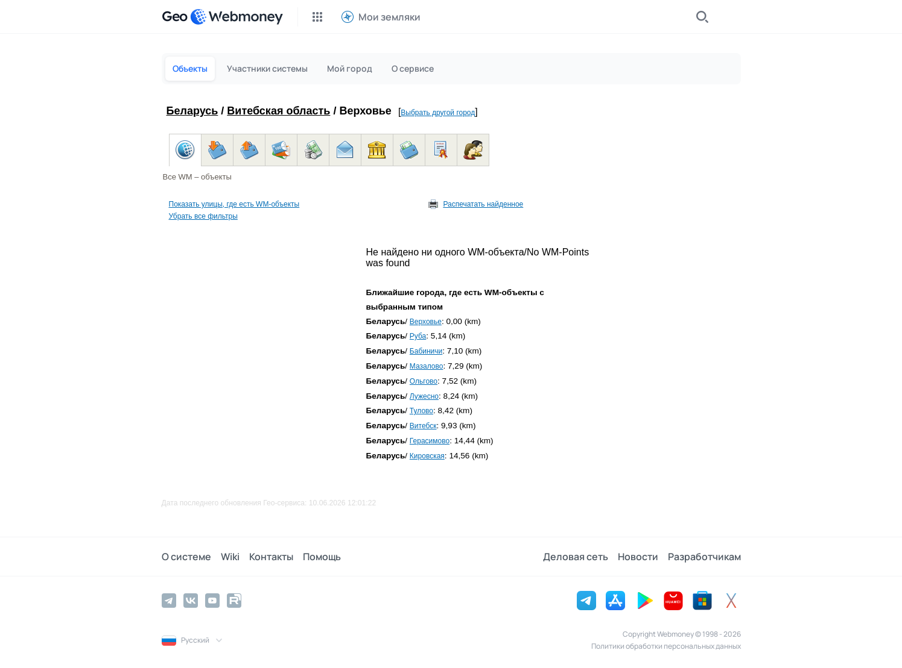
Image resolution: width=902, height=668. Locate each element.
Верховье (426, 321)
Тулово (421, 411)
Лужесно (424, 396)
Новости (638, 556)
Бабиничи (426, 351)
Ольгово (423, 381)
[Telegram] (169, 600)
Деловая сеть (575, 556)
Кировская (427, 456)
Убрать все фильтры (203, 216)
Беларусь (192, 111)
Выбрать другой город (438, 112)
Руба (418, 336)
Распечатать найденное (483, 204)
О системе (186, 556)
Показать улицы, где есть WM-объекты (234, 204)
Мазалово (426, 366)
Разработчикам (704, 556)
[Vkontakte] (190, 600)
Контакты (271, 556)
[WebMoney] (236, 17)
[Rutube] (234, 600)
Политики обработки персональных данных (666, 646)
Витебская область (278, 111)
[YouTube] (212, 600)
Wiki (230, 556)
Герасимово (429, 441)
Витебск (423, 426)
